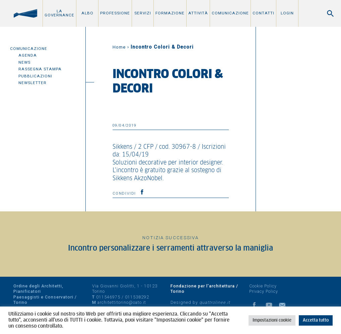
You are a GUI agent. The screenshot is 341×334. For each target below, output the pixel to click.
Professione (115, 13)
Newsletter (32, 82)
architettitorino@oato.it (121, 302)
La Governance (59, 13)
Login (287, 13)
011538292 (137, 296)
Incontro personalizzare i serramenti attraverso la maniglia (170, 248)
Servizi (142, 13)
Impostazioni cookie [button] (272, 320)
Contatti (263, 13)
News (24, 62)
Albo (87, 13)
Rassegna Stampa (40, 69)
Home (119, 47)
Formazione (170, 13)
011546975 (108, 296)
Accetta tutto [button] (316, 320)
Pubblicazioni (35, 76)
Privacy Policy (263, 291)
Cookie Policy (263, 285)
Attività (198, 13)
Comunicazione (230, 13)
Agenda (27, 55)
